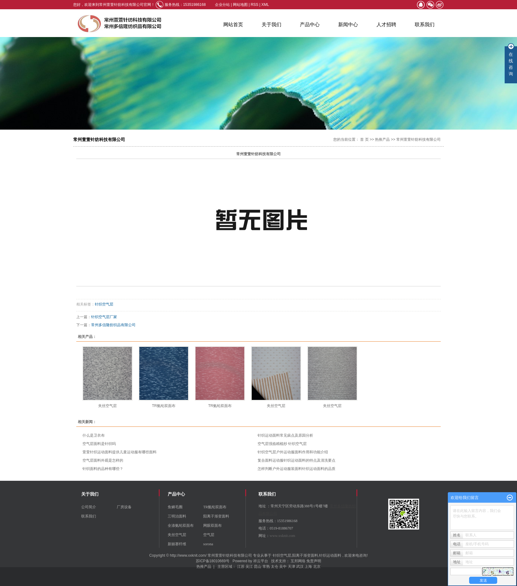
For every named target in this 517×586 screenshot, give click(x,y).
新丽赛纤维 (177, 544)
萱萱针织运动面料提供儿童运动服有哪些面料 (119, 452)
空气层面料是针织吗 (99, 444)
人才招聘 (386, 24)
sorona (208, 544)
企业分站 (222, 4)
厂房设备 (124, 507)
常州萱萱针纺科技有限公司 (418, 139)
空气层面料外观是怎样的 (102, 460)
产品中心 (310, 24)
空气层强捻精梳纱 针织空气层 (282, 444)
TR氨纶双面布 (163, 406)
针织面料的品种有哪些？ (102, 469)
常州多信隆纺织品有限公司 (113, 325)
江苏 (241, 566)
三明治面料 (177, 516)
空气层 (208, 535)
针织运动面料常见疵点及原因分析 (285, 435)
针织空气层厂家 (104, 317)
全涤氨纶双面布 (181, 525)
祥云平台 (260, 561)
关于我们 (271, 24)
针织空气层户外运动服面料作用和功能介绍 (293, 452)
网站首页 (233, 24)
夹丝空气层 (107, 406)
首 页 (364, 139)
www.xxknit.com (282, 536)
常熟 (266, 566)
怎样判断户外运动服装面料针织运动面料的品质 (296, 469)
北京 (317, 566)
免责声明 (313, 561)
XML (265, 4)
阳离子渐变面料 (216, 516)
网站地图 (241, 4)
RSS (254, 4)
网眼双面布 (212, 525)
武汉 (300, 566)
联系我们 (425, 24)
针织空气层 (104, 304)
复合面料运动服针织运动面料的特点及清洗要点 (296, 460)
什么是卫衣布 (93, 435)
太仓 (274, 566)
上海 (308, 566)
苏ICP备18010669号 (212, 561)
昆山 (257, 566)
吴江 (249, 566)
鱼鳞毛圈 (175, 507)
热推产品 (382, 139)
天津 (291, 566)
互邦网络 (298, 561)
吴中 (283, 566)
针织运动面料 (330, 555)
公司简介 (88, 507)
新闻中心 (348, 24)
